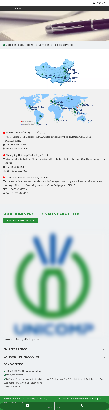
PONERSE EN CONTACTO (20, 220)
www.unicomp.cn (93, 398)
